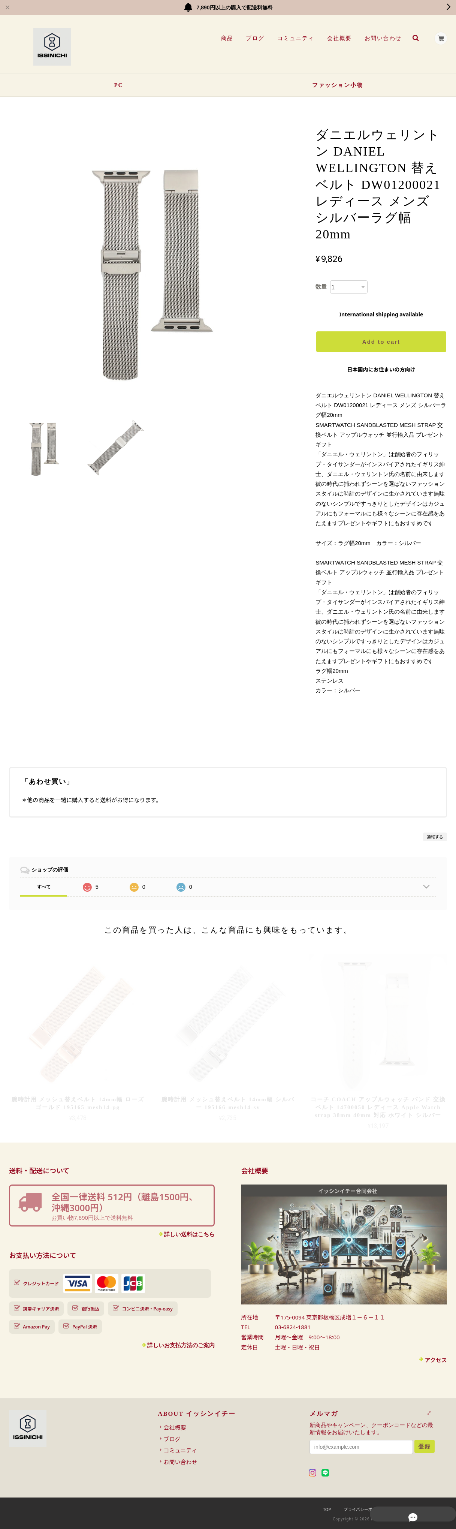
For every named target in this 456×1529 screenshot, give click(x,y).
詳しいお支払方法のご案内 (181, 1345)
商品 (226, 38)
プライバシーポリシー (364, 1509)
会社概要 (338, 38)
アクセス (436, 1360)
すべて (44, 887)
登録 (424, 1446)
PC (118, 85)
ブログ (254, 38)
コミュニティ (294, 38)
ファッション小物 (337, 85)
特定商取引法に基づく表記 (422, 1509)
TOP (327, 1509)
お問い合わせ (381, 38)
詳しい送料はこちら (189, 1234)
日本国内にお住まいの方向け (381, 369)
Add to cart (381, 341)
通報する (435, 837)
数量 (321, 286)
